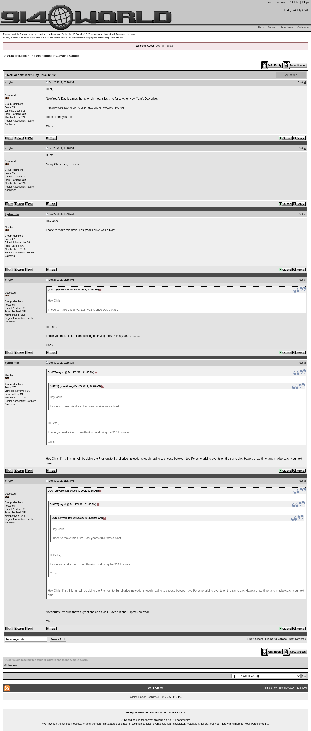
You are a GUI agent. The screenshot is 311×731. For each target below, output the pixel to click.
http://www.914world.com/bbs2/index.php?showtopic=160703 (85, 107)
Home (268, 2)
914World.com (17, 55)
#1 (305, 82)
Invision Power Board (141, 696)
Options (290, 74)
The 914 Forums (41, 55)
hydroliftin (12, 214)
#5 (305, 362)
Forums (280, 2)
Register (169, 45)
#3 (305, 214)
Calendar (303, 27)
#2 (305, 148)
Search (272, 27)
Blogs (305, 2)
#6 (305, 480)
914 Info (293, 2)
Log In (159, 45)
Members (287, 27)
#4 (305, 279)
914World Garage (67, 55)
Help (261, 27)
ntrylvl (9, 82)
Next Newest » (297, 638)
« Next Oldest (255, 638)
